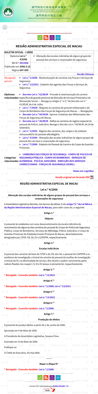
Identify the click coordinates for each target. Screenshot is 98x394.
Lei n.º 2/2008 (30, 77)
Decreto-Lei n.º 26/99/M (35, 121)
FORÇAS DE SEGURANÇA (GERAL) (57, 164)
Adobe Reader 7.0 (60, 386)
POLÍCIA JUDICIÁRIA (45, 161)
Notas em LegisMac (83, 171)
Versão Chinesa (85, 74)
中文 (92, 3)
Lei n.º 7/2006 (30, 144)
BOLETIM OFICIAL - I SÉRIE (18, 52)
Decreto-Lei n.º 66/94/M (35, 114)
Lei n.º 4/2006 (30, 137)
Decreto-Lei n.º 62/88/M (35, 94)
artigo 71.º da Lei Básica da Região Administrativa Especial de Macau (48, 205)
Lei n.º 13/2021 (31, 84)
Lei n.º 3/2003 (30, 131)
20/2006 (24, 62)
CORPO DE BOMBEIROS (57, 157)
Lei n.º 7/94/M (30, 107)
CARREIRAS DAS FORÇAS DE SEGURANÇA (44, 154)
